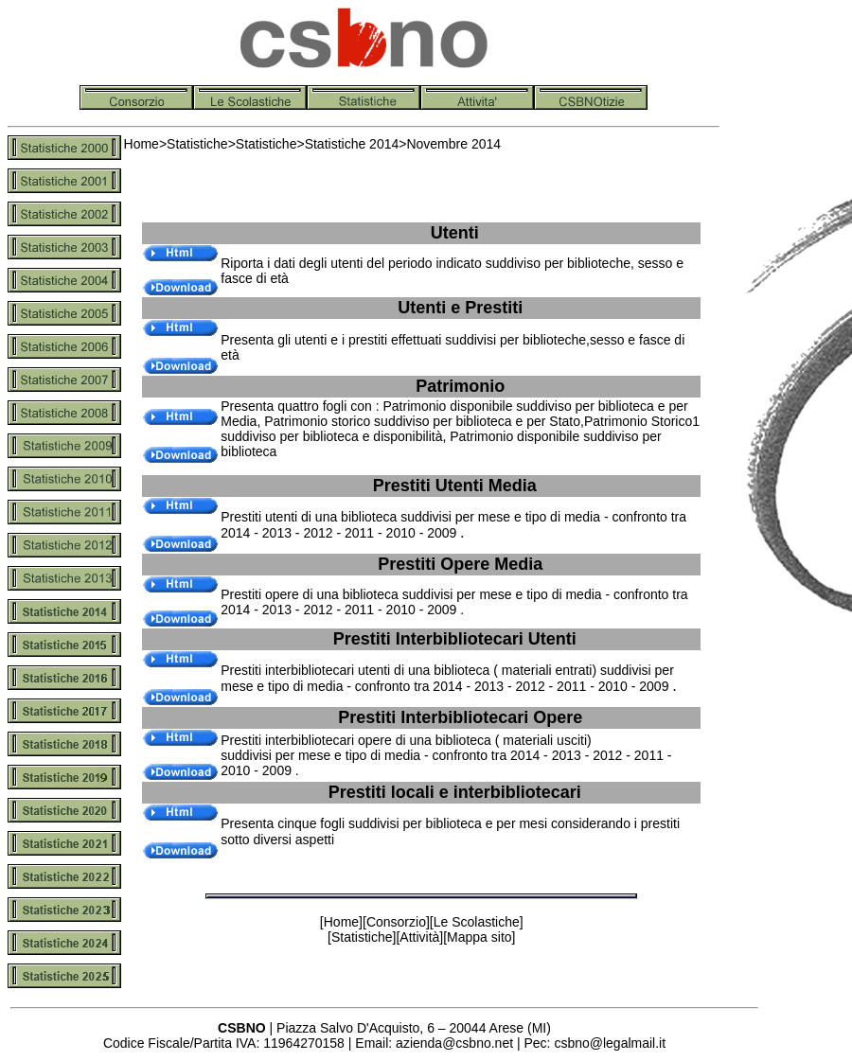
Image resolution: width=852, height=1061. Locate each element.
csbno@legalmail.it (610, 1043)
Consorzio (396, 921)
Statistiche (197, 143)
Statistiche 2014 (352, 143)
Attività (419, 937)
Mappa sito (479, 937)
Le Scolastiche (477, 921)
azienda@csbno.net (454, 1043)
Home (141, 143)
